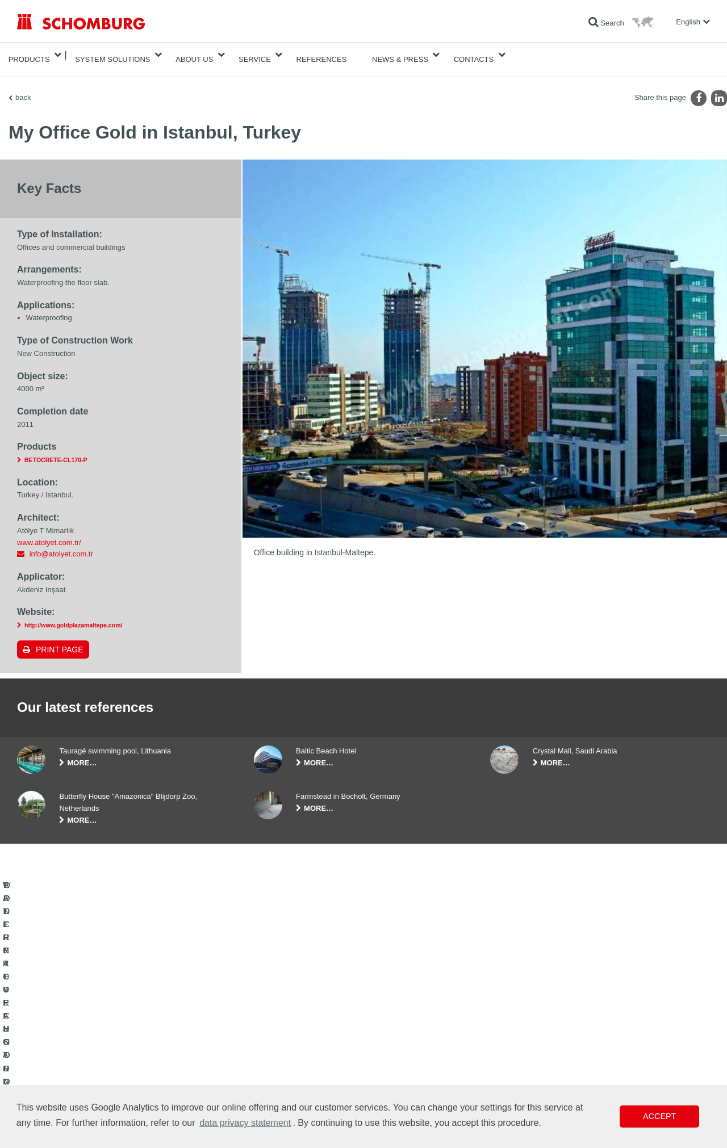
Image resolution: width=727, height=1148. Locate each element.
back (23, 88)
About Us (194, 55)
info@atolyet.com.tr (61, 545)
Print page (59, 640)
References (321, 55)
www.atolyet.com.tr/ (49, 533)
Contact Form (274, 1066)
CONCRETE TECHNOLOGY (61, 1083)
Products (29, 55)
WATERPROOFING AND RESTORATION (80, 1032)
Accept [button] (659, 1116)
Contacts (474, 55)
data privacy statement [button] (245, 1123)
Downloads (270, 1049)
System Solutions (112, 55)
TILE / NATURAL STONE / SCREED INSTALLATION (97, 1049)
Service (255, 55)
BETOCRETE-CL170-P (55, 450)
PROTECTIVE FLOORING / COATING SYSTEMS (93, 1066)
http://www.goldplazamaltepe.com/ (73, 616)
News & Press (400, 55)
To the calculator (278, 1032)
